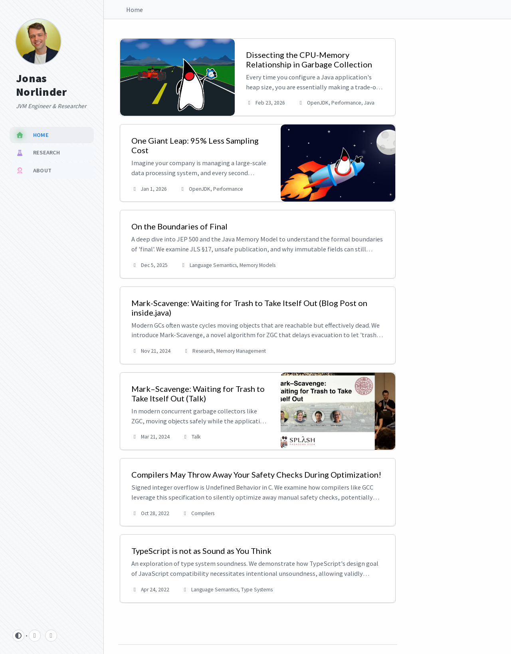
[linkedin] (51, 635)
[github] (34, 635)
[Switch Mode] (18, 635)
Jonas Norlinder (41, 85)
